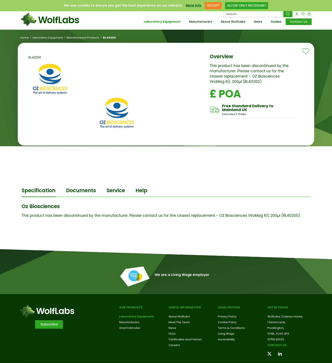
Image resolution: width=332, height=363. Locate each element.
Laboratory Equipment (162, 21)
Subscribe (49, 324)
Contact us (277, 345)
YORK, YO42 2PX (278, 334)
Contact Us (298, 21)
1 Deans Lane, (276, 322)
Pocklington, (275, 328)
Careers (174, 345)
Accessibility (226, 339)
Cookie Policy (227, 322)
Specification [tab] (38, 190)
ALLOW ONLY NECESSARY (246, 5)
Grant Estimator (129, 328)
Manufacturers (200, 21)
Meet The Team (179, 322)
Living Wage (226, 334)
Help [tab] (141, 190)
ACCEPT (213, 5)
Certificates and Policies (185, 339)
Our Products (130, 307)
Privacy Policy (227, 316)
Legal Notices (229, 307)
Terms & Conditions (231, 328)
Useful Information (185, 307)
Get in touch (277, 307)
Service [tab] (116, 190)
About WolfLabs (233, 21)
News (258, 21)
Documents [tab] (81, 190)
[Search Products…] (254, 14)
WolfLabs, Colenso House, (285, 316)
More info (193, 5)
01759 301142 (275, 339)
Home (24, 37)
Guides (276, 21)
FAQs (172, 334)
